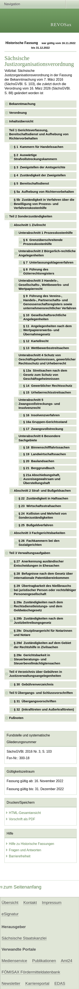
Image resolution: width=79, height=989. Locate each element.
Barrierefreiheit (17, 856)
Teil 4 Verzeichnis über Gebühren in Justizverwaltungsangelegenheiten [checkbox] (35, 673)
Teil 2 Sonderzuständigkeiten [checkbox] (30, 216)
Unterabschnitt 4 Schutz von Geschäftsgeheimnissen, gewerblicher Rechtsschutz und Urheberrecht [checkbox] (47, 359)
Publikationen (44, 960)
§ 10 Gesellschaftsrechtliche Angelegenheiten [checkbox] (44, 317)
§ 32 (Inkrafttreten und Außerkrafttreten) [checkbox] (44, 709)
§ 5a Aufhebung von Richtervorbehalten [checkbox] (44, 191)
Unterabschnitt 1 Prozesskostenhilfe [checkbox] (46, 232)
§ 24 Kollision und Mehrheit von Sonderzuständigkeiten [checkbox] (43, 515)
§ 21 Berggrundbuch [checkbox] (39, 468)
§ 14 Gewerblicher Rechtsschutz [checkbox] (47, 385)
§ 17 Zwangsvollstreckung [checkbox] (43, 429)
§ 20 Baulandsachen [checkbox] (38, 461)
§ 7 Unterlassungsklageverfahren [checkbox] (48, 262)
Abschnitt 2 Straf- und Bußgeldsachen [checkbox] (42, 490)
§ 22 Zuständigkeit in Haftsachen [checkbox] (43, 498)
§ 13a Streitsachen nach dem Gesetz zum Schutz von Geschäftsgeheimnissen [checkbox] (45, 374)
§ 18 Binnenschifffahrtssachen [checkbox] (46, 447)
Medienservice (14, 960)
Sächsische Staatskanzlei (24, 938)
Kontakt (30, 902)
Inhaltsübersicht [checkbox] (21, 121)
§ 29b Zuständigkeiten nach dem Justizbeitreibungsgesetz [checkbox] (38, 620)
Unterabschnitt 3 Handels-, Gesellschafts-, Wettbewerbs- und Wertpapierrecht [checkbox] (44, 284)
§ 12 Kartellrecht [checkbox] (35, 341)
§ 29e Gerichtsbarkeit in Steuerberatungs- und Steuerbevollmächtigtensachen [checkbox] (37, 659)
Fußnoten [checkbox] (16, 718)
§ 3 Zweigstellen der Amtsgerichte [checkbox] (39, 167)
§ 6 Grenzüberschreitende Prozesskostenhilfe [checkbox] (43, 242)
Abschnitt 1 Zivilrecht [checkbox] (30, 225)
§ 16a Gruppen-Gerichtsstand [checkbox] (45, 422)
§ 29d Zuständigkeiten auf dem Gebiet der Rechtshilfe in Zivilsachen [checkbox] (42, 645)
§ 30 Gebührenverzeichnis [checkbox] (34, 684)
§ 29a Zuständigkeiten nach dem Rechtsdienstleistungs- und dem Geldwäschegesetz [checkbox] (38, 606)
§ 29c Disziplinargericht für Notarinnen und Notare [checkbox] (43, 632)
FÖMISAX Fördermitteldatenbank (31, 972)
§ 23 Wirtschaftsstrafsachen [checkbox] (40, 506)
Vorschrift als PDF (20, 819)
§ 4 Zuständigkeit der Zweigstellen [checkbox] (40, 175)
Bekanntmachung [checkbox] (22, 104)
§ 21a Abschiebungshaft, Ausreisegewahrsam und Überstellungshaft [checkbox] (41, 479)
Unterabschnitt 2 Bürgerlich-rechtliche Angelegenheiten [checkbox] (47, 253)
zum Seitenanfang (21, 887)
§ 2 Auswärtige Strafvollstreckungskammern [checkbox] (35, 157)
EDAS (59, 983)
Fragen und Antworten (23, 850)
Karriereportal (37, 983)
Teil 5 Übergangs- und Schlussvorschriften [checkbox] (41, 693)
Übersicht (10, 902)
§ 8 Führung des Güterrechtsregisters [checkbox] (38, 271)
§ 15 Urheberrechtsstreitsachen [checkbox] (47, 392)
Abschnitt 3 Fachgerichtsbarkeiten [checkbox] (39, 533)
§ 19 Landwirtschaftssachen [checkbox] (44, 454)
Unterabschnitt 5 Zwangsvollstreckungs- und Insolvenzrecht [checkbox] (39, 404)
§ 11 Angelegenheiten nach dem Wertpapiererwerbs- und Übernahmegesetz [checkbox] (47, 330)
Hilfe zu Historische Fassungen (29, 844)
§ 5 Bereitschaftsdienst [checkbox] (31, 183)
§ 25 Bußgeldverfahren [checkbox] (36, 525)
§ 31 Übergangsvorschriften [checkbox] (35, 701)
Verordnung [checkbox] (18, 112)
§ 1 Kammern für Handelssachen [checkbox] (38, 147)
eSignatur (10, 914)
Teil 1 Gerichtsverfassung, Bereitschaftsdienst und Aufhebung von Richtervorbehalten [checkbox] (38, 134)
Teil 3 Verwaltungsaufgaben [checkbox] (29, 553)
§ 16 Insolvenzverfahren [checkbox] (41, 415)
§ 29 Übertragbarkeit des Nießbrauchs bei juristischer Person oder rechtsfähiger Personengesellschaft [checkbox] (45, 590)
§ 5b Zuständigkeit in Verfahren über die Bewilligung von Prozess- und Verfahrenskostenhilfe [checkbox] (44, 204)
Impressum (52, 902)
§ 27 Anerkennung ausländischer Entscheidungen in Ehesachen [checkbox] (39, 563)
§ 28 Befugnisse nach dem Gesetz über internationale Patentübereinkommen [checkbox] (43, 575)
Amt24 (66, 960)
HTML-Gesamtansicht (23, 813)
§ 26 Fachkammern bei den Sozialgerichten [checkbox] (39, 542)
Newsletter (11, 983)
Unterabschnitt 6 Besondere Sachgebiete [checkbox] (39, 438)
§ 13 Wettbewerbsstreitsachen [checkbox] (46, 348)
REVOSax (61, 24)
